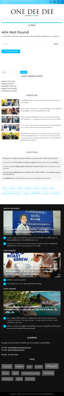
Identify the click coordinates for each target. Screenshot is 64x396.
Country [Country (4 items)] (5, 188)
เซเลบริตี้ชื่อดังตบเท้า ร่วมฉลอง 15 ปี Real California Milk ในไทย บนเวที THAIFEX (26, 178)
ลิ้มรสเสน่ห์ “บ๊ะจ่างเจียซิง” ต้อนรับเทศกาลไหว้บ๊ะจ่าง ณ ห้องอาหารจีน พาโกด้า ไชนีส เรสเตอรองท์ (30, 158)
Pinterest (5, 3)
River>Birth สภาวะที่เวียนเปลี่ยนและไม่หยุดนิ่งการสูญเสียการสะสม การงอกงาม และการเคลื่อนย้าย (31, 162)
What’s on (5, 88)
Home (3, 81)
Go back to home (11, 51)
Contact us (5, 91)
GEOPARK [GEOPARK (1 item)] (28, 188)
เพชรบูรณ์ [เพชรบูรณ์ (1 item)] (46, 193)
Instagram (21, 1)
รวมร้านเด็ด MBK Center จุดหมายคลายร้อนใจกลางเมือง (24, 284)
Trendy (4, 84)
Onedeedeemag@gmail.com (19, 348)
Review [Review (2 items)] (44, 188)
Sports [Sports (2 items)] (51, 188)
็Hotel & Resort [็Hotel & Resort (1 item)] (56, 193)
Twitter (13, 1)
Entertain (5, 86)
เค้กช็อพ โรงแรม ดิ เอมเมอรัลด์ (16, 280)
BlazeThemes (49, 394)
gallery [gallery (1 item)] (20, 188)
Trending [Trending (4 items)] (25, 193)
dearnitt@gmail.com (16, 350)
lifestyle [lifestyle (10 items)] (37, 188)
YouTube (29, 1)
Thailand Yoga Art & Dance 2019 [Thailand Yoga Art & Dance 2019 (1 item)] (11, 193)
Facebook (5, 1)
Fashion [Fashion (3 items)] (13, 188)
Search (24, 72)
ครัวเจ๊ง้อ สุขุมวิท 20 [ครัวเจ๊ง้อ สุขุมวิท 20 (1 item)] (35, 193)
